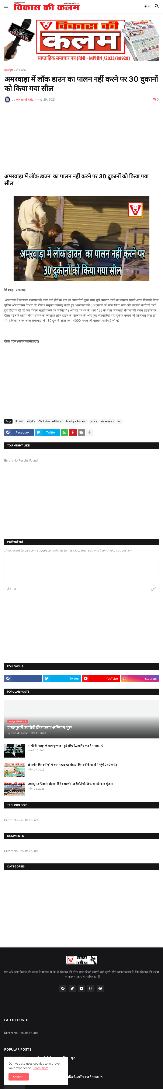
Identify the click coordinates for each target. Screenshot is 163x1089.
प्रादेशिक (31, 421)
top (119, 421)
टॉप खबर (21, 70)
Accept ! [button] (18, 1077)
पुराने (153, 589)
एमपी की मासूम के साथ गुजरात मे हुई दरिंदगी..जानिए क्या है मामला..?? (66, 745)
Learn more (40, 1068)
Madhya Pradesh (76, 421)
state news (107, 421)
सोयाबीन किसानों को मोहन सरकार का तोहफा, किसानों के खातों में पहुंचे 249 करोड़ (72, 764)
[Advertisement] (81, 137)
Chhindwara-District (50, 421)
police (93, 421)
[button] (6, 6)
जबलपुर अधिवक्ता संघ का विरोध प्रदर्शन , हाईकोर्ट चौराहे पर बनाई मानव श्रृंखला (70, 784)
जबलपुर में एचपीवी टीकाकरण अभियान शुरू (51, 1058)
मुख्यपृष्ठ (8, 70)
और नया (11, 589)
